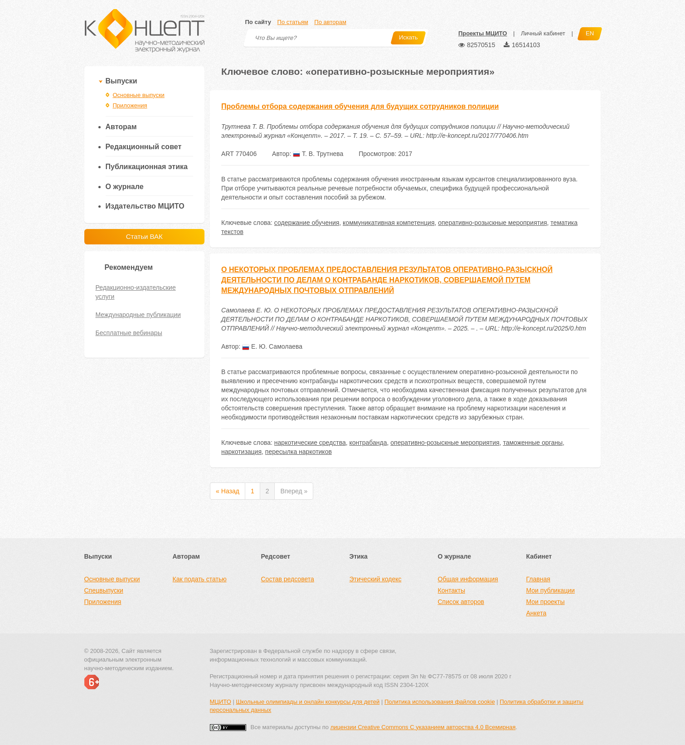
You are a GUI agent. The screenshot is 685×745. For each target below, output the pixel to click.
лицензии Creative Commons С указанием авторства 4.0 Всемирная (423, 727)
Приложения (130, 105)
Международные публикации (138, 314)
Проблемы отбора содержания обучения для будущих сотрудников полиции (360, 106)
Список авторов (461, 601)
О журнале (125, 186)
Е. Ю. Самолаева (272, 346)
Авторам (121, 127)
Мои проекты (545, 601)
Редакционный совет (144, 147)
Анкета (536, 613)
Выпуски (121, 81)
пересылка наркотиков (298, 451)
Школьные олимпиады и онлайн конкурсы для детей (307, 701)
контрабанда (368, 442)
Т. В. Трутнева (318, 153)
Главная (538, 579)
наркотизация (241, 451)
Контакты (451, 590)
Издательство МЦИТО (145, 206)
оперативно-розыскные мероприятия (492, 222)
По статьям (292, 22)
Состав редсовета (287, 579)
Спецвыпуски (103, 590)
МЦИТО (220, 701)
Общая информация (468, 579)
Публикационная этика (147, 166)
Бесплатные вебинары (129, 332)
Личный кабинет (543, 33)
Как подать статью (200, 579)
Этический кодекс (376, 579)
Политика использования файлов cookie (439, 701)
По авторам (330, 22)
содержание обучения (306, 222)
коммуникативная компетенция (388, 222)
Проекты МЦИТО (482, 33)
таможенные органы (533, 442)
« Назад (227, 491)
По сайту (258, 22)
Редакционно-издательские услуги (136, 292)
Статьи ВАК (144, 236)
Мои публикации (550, 590)
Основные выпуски (139, 95)
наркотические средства (310, 442)
